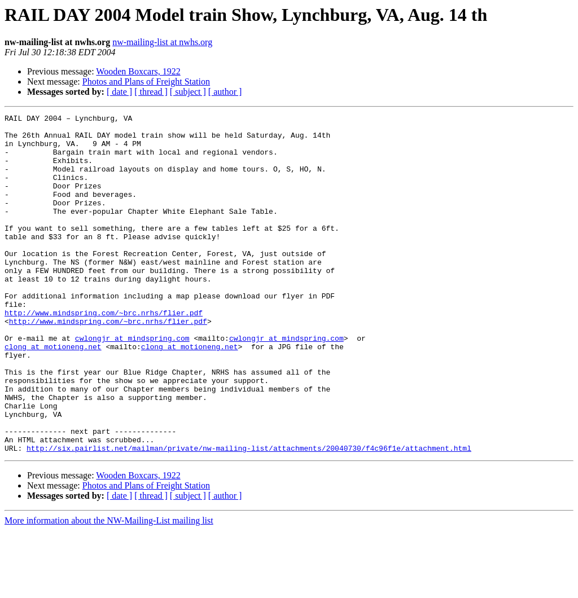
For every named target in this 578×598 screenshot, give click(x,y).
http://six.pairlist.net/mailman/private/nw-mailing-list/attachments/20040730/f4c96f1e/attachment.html (249, 516)
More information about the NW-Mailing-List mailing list (109, 588)
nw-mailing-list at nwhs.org (162, 42)
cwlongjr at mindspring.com (132, 384)
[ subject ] (188, 91)
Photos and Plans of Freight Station (146, 81)
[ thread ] (151, 91)
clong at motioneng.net (53, 394)
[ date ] (119, 91)
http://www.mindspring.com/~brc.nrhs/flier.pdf (104, 353)
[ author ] (225, 91)
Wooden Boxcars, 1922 (138, 71)
